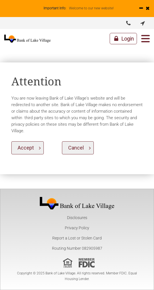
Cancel (76, 148)
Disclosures (77, 217)
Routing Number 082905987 (77, 248)
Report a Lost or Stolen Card (77, 238)
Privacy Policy (77, 228)
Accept (26, 148)
